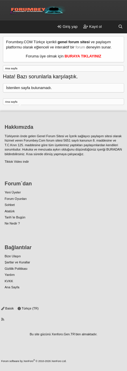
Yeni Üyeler (13, 192)
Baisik (7, 308)
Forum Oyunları (16, 198)
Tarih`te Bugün (15, 217)
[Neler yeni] (110, 27)
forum (80, 47)
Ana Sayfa (12, 287)
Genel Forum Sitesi (50, 136)
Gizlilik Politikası (16, 268)
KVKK (9, 281)
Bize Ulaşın (13, 256)
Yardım (10, 274)
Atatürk (10, 211)
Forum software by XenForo (34, 361)
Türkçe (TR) (28, 308)
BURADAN (114, 149)
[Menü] (7, 26)
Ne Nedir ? (12, 223)
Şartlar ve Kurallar (17, 262)
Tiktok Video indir (17, 161)
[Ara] (120, 27)
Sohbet (10, 205)
